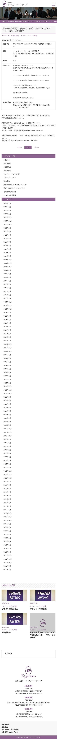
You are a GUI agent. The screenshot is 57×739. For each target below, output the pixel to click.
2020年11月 (8, 432)
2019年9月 (7, 481)
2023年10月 (8, 309)
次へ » (37, 147)
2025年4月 (7, 245)
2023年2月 (7, 337)
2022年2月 (7, 379)
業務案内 (5, 727)
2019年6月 (7, 492)
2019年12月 (8, 471)
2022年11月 (8, 348)
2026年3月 (7, 207)
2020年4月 (7, 457)
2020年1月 (7, 467)
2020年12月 (8, 429)
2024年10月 (8, 267)
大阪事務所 (7, 163)
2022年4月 (7, 372)
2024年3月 (7, 291)
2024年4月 (7, 288)
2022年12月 (8, 344)
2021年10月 (8, 393)
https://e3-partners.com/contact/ (32, 130)
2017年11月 (8, 559)
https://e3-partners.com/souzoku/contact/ (24, 140)
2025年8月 (7, 231)
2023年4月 (7, 330)
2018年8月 (7, 527)
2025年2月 (7, 252)
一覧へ (28, 147)
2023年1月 (7, 341)
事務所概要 (5, 725)
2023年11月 (8, 305)
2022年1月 (7, 383)
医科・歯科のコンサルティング (14, 188)
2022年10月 (8, 351)
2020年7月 (7, 446)
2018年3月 (7, 545)
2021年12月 (8, 386)
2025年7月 (7, 235)
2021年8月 (7, 400)
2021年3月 (7, 418)
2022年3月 (7, 376)
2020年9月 (7, 439)
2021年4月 (7, 414)
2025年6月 (7, 238)
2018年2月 (7, 548)
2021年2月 (7, 422)
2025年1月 (7, 256)
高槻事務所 (7, 170)
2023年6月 (7, 323)
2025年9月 (7, 228)
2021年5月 (7, 411)
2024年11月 (8, 263)
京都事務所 (11, 21)
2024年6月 (7, 281)
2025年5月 (7, 242)
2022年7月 (7, 362)
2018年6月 (7, 534)
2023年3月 (7, 333)
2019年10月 (8, 478)
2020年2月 (7, 464)
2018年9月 (7, 524)
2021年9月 (7, 397)
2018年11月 (8, 517)
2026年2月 (7, 210)
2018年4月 (7, 541)
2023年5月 (7, 326)
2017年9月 (7, 566)
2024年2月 (7, 295)
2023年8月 (7, 316)
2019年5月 (7, 495)
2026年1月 (7, 214)
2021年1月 (7, 425)
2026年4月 (7, 203)
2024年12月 (8, 260)
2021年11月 (8, 390)
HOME (4, 21)
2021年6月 (7, 407)
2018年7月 (7, 531)
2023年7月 (7, 319)
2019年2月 (7, 506)
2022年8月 (7, 358)
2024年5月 (7, 284)
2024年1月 (7, 298)
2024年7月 (7, 277)
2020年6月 (7, 450)
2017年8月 (7, 569)
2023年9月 (7, 312)
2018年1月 (7, 552)
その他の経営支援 (10, 195)
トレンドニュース (10, 177)
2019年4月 (7, 499)
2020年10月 (8, 436)
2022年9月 (7, 355)
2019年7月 (7, 488)
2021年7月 (7, 404)
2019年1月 (7, 510)
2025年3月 (7, 249)
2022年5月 (7, 369)
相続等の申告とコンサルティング (15, 185)
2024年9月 (7, 270)
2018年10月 (8, 520)
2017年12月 (8, 555)
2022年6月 (7, 365)
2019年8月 (7, 485)
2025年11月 (8, 221)
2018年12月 (8, 513)
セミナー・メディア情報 (12, 174)
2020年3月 (7, 460)
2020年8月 (7, 443)
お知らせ (7, 160)
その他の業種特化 (10, 192)
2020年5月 (7, 453)
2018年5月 (7, 538)
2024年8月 (7, 274)
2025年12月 (8, 217)
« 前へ (19, 147)
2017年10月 (8, 562)
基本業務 (7, 181)
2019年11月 (8, 474)
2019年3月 (7, 503)
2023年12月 (8, 302)
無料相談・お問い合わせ (10, 732)
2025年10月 (8, 224)
